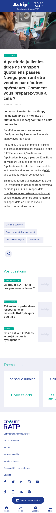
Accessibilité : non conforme (17, 468)
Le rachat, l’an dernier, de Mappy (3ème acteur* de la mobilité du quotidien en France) (24, 116)
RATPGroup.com (11, 440)
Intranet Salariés (11, 454)
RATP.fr (7, 447)
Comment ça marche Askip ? (17, 434)
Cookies (7, 475)
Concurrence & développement (20, 232)
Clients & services (14, 225)
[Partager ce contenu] (8, 253)
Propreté (8, 329)
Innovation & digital (15, 239)
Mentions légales (11, 461)
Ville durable (10, 55)
